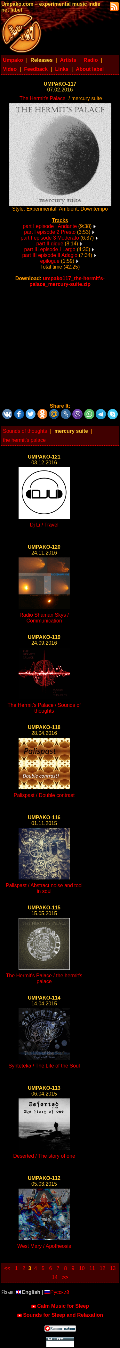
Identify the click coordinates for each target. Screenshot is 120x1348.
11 (92, 1268)
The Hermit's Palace (43, 98)
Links (61, 69)
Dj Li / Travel (44, 524)
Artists (68, 60)
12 (102, 1268)
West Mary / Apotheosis (44, 1246)
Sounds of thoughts (25, 431)
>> (65, 1277)
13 (113, 1268)
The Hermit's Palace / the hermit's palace (44, 978)
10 (82, 1268)
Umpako (13, 60)
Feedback (36, 69)
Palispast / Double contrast (44, 795)
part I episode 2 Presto (50, 232)
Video (10, 69)
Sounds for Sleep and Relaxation (60, 1315)
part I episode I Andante (50, 226)
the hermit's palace (24, 440)
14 (55, 1277)
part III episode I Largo (50, 249)
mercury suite (71, 431)
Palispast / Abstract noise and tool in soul (44, 888)
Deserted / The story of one (44, 1156)
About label (90, 69)
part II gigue (49, 243)
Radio (91, 60)
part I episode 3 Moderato (49, 238)
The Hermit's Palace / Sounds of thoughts (44, 708)
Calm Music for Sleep (60, 1306)
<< (7, 1268)
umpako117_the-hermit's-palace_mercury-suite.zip (67, 281)
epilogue (50, 261)
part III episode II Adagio (49, 255)
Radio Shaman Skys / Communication (44, 617)
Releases (41, 60)
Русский (56, 1292)
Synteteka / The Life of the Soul (44, 1065)
